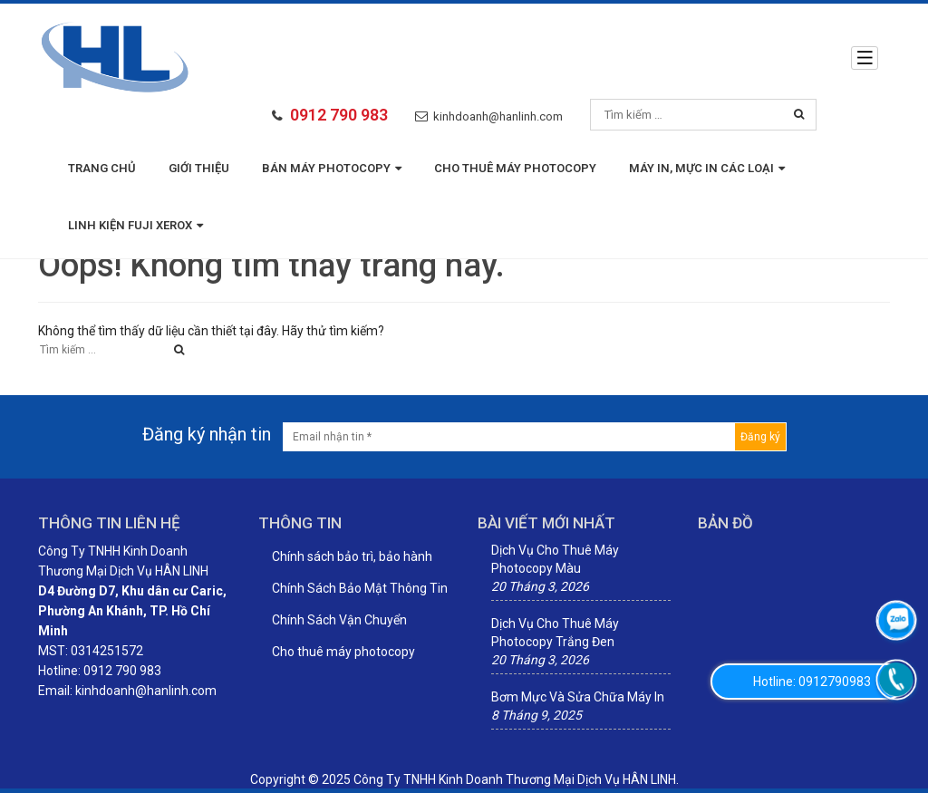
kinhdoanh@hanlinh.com (498, 116)
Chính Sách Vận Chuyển (339, 620)
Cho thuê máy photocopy (515, 168)
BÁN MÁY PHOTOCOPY (331, 168)
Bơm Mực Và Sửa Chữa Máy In (577, 697)
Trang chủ (102, 168)
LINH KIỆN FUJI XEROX (135, 225)
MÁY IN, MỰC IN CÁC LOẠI (707, 168)
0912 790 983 (339, 114)
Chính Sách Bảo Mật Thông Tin (360, 588)
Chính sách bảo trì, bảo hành (352, 556)
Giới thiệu (199, 168)
